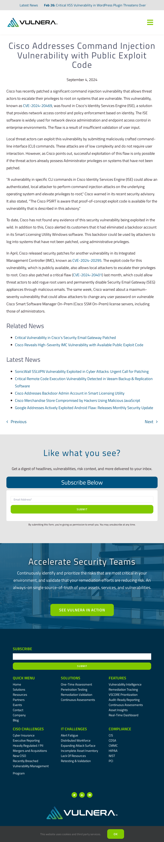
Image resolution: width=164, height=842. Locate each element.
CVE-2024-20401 (87, 275)
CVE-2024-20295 (86, 260)
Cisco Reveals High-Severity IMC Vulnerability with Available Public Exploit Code (79, 345)
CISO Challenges (28, 729)
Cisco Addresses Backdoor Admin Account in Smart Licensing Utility (69, 393)
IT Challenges (74, 729)
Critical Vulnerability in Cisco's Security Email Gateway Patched (65, 337)
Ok (116, 834)
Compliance (120, 729)
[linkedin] (82, 795)
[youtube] (89, 795)
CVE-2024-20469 (37, 106)
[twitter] (74, 795)
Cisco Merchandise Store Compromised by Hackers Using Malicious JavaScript (77, 400)
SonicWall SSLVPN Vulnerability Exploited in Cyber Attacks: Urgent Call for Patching (82, 371)
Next (149, 421)
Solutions (70, 678)
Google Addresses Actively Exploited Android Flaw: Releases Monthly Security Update (84, 408)
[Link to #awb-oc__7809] (150, 22)
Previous (18, 421)
